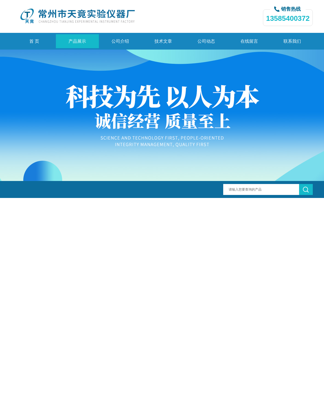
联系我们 (292, 41)
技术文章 (163, 41)
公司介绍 (120, 41)
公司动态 (206, 41)
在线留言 (249, 41)
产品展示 (77, 41)
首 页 (34, 41)
